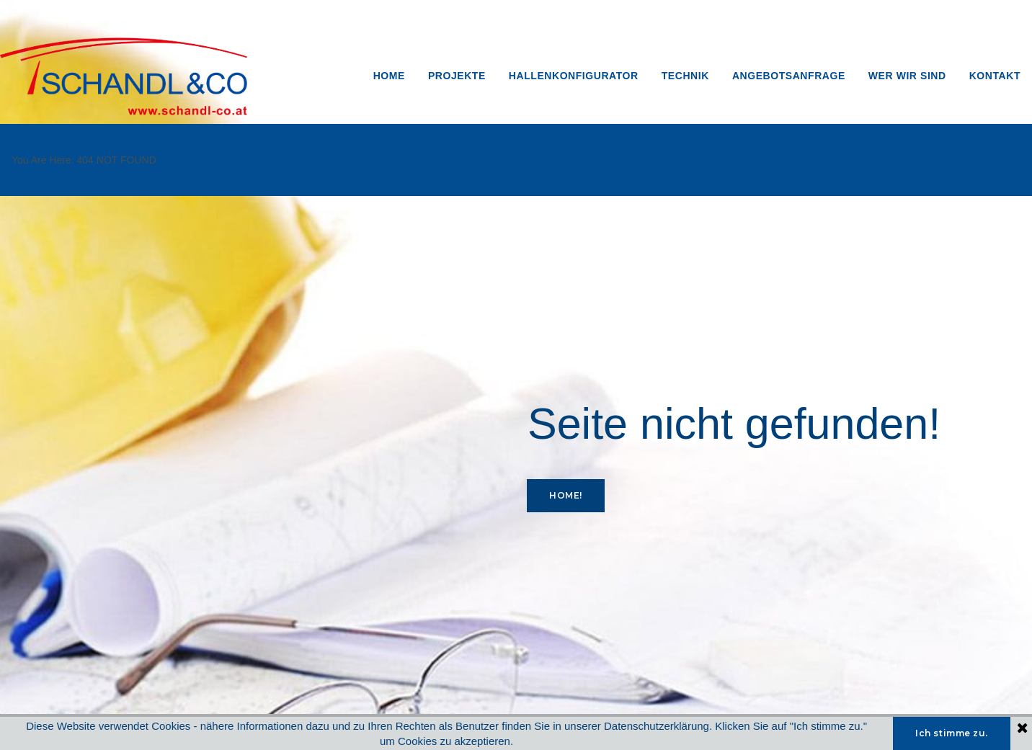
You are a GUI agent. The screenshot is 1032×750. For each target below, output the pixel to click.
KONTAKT (994, 75)
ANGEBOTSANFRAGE (788, 75)
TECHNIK (685, 75)
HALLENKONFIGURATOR (574, 75)
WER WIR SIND (907, 75)
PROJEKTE (457, 75)
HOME (389, 75)
